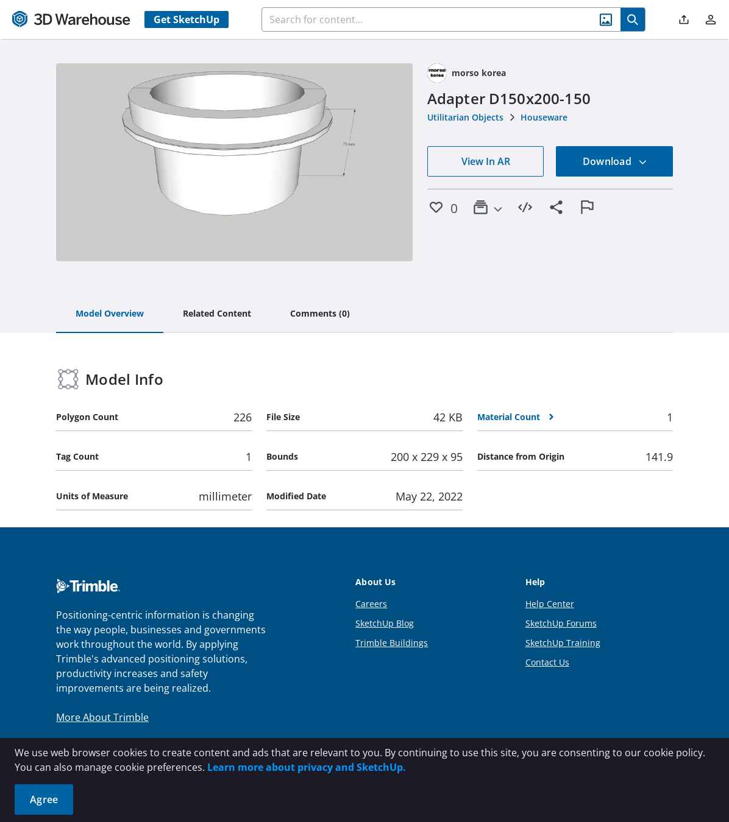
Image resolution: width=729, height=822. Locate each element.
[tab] (109, 314)
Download (615, 161)
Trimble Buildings (391, 642)
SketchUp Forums (561, 623)
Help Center (549, 603)
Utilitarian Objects (465, 117)
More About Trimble (102, 717)
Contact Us (547, 662)
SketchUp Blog (384, 623)
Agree (44, 799)
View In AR (485, 161)
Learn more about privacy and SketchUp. (306, 767)
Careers (371, 603)
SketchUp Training (562, 642)
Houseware (544, 117)
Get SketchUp (186, 19)
